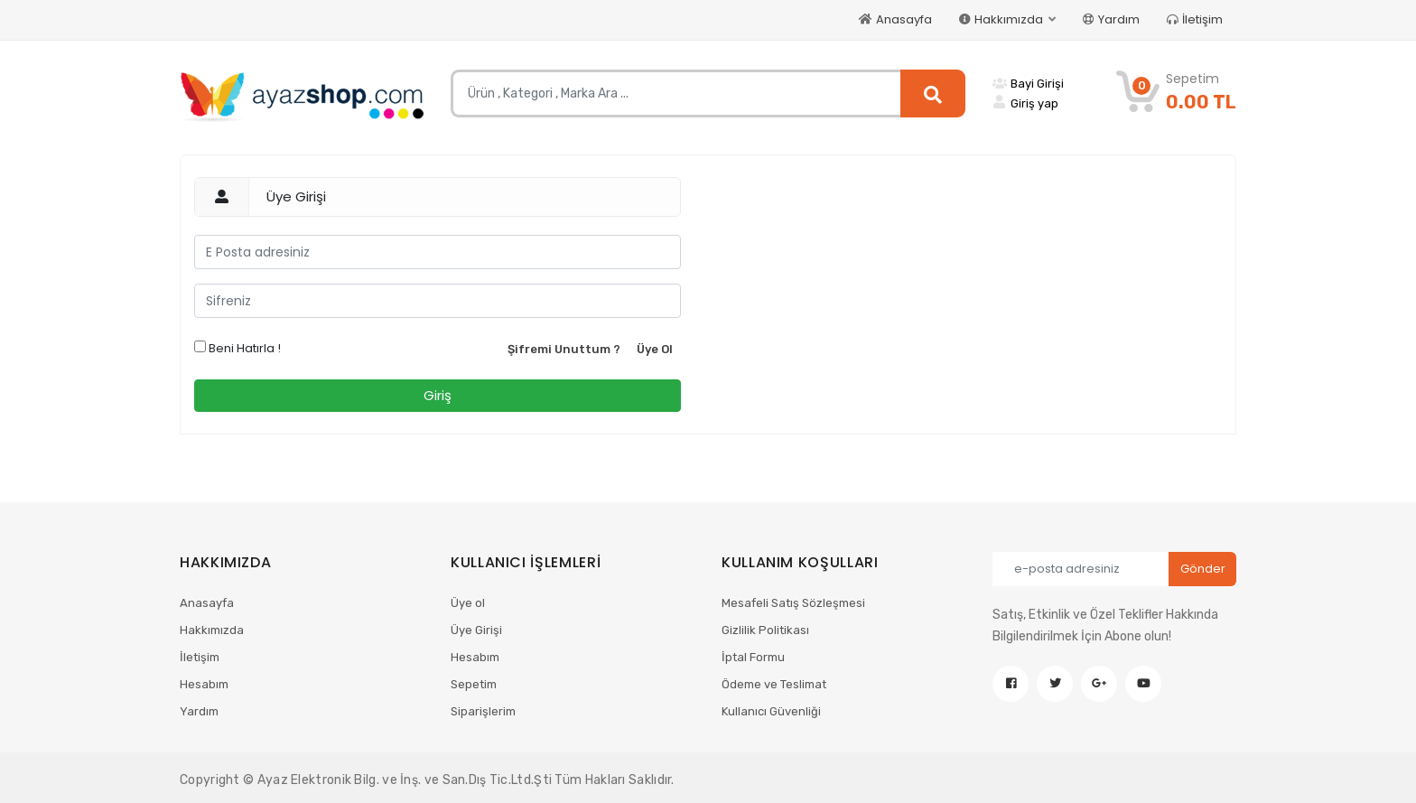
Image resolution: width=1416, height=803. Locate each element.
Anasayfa (895, 19)
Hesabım (204, 684)
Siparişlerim (483, 711)
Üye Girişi (476, 630)
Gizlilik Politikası (765, 630)
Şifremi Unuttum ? (564, 349)
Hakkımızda (212, 630)
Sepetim (474, 684)
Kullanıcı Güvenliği (771, 711)
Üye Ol (655, 349)
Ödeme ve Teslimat (774, 684)
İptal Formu (753, 657)
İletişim (1195, 19)
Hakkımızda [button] (1002, 19)
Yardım (1111, 19)
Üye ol (468, 603)
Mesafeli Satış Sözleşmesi (793, 603)
